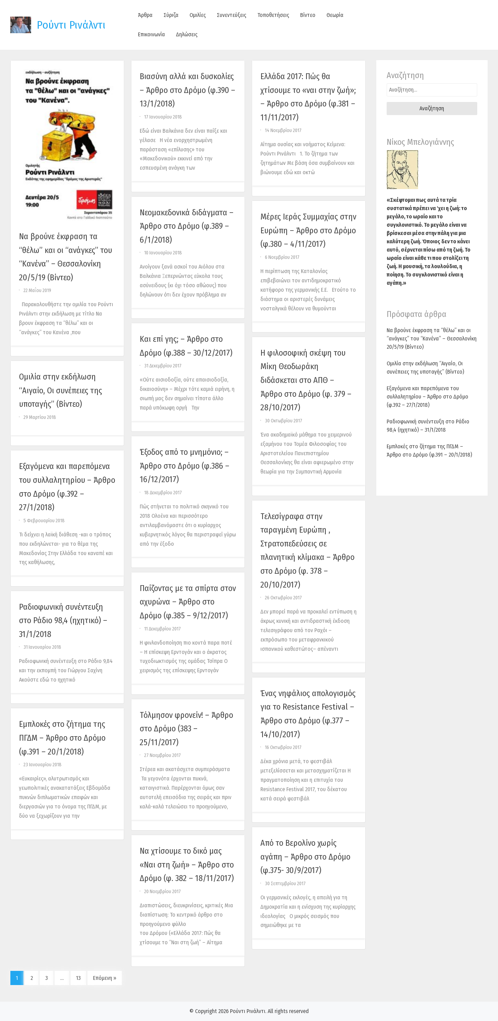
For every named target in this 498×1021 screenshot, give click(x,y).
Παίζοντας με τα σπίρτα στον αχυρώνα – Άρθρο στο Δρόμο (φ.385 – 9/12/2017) (188, 601)
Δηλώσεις (186, 34)
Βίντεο (307, 15)
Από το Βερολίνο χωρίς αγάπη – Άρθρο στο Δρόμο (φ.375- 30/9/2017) (305, 856)
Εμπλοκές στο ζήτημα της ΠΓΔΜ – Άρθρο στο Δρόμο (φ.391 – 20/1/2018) (62, 737)
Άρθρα (145, 15)
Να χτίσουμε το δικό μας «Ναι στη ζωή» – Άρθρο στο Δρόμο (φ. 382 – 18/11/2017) (187, 864)
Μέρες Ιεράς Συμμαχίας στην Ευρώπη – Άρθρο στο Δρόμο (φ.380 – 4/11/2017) (308, 230)
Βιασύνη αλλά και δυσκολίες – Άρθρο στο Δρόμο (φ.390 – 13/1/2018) (187, 90)
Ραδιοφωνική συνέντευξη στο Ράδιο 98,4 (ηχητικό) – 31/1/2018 (63, 620)
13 (78, 978)
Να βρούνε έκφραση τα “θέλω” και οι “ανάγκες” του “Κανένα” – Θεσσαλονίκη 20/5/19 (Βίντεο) (432, 338)
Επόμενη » (104, 978)
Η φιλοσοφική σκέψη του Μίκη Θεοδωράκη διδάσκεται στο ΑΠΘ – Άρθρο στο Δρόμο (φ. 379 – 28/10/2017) (305, 380)
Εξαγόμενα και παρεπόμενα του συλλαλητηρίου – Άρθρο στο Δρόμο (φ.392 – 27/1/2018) (427, 396)
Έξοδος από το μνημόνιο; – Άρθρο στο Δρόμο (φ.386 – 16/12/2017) (184, 465)
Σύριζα (171, 15)
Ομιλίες (198, 15)
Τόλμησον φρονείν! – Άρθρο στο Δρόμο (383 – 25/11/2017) (186, 728)
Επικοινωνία (151, 34)
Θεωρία (334, 15)
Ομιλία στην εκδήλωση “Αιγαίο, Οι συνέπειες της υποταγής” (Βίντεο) (60, 390)
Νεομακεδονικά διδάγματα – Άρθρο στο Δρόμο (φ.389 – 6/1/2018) (186, 226)
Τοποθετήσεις (273, 15)
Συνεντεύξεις (231, 15)
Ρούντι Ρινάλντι (71, 24)
